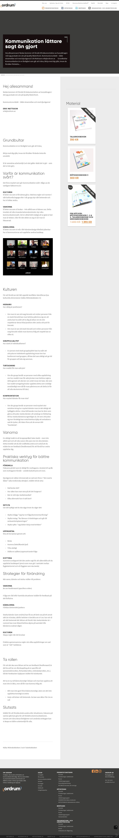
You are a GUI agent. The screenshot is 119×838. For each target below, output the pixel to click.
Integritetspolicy (42, 790)
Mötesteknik (61, 789)
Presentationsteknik (65, 772)
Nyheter (40, 781)
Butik (93, 3)
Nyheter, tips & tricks (56, 3)
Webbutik (40, 788)
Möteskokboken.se (83, 836)
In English (40, 775)
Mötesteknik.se (37, 836)
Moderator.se (23, 836)
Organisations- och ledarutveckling (65, 821)
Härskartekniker (62, 817)
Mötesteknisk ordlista (69, 802)
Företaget (40, 783)
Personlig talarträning (64, 783)
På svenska (41, 777)
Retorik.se (10, 836)
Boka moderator (67, 800)
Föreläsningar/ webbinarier (65, 777)
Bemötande (61, 806)
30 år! (68, 3)
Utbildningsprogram (64, 781)
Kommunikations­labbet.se (103, 836)
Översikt (60, 774)
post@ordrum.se (110, 782)
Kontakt (100, 3)
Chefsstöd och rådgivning (65, 831)
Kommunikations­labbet (44, 779)
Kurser (60, 779)
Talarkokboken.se (65, 836)
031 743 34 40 (108, 780)
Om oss (44, 3)
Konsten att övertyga (67, 785)
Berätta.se (51, 836)
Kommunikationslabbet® (80, 3)
